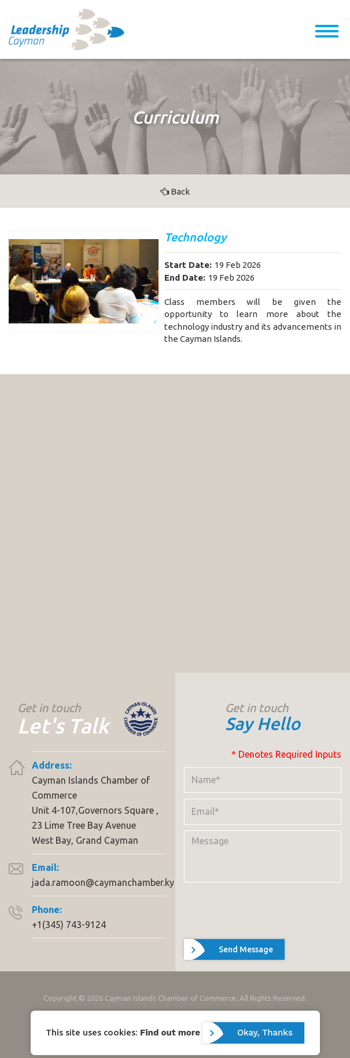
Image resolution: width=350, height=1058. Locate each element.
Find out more (170, 1032)
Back (175, 191)
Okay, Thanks (265, 1032)
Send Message (246, 949)
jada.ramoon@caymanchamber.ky (103, 882)
